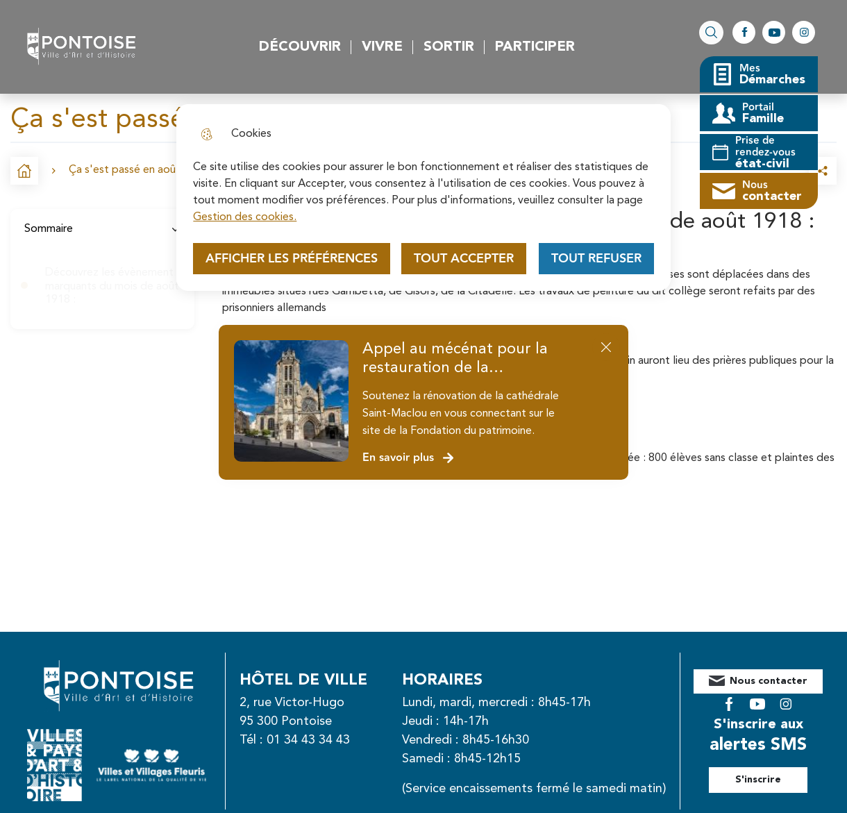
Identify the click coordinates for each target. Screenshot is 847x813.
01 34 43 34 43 (323, 740)
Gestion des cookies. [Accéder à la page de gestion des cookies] (244, 217)
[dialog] (423, 197)
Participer (535, 47)
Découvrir (300, 47)
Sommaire (102, 229)
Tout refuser (596, 259)
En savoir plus (408, 457)
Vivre (382, 47)
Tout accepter (464, 259)
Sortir (449, 47)
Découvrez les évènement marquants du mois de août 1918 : (112, 286)
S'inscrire (773, 769)
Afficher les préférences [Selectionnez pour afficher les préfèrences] (292, 259)
